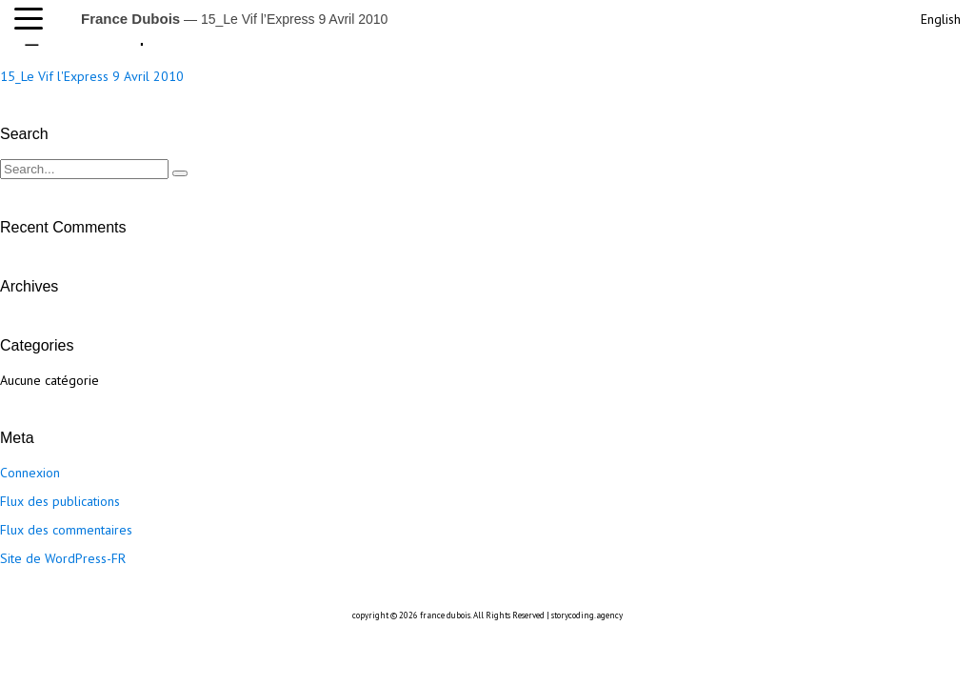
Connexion (30, 472)
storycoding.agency (587, 615)
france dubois (445, 615)
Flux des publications (60, 501)
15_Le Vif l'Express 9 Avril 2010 (92, 76)
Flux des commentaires (66, 529)
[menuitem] (939, 16)
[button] (33, 19)
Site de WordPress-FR (63, 558)
